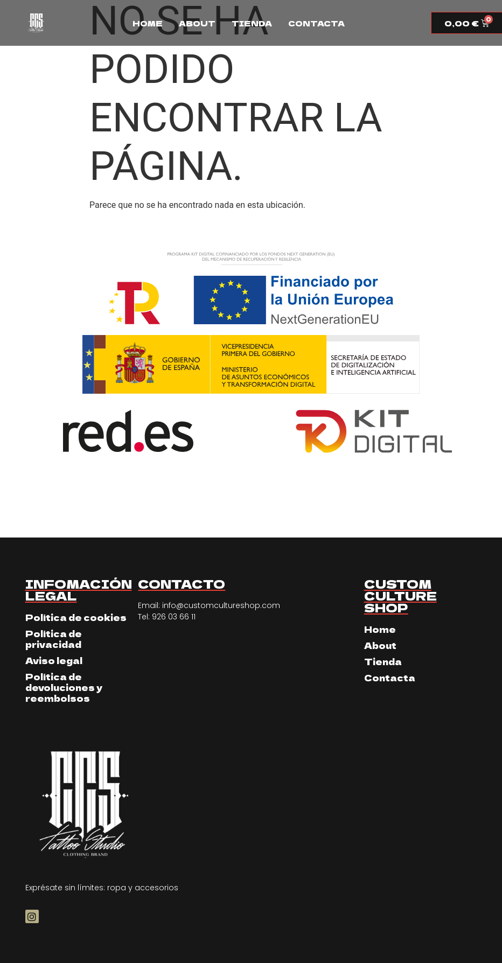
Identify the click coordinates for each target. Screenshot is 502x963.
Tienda (252, 23)
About (197, 23)
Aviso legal (53, 660)
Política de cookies (76, 617)
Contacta (316, 23)
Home (148, 23)
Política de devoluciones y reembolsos (63, 687)
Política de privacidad (53, 639)
